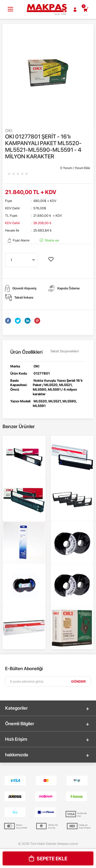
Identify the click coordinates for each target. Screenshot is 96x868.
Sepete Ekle (48, 859)
